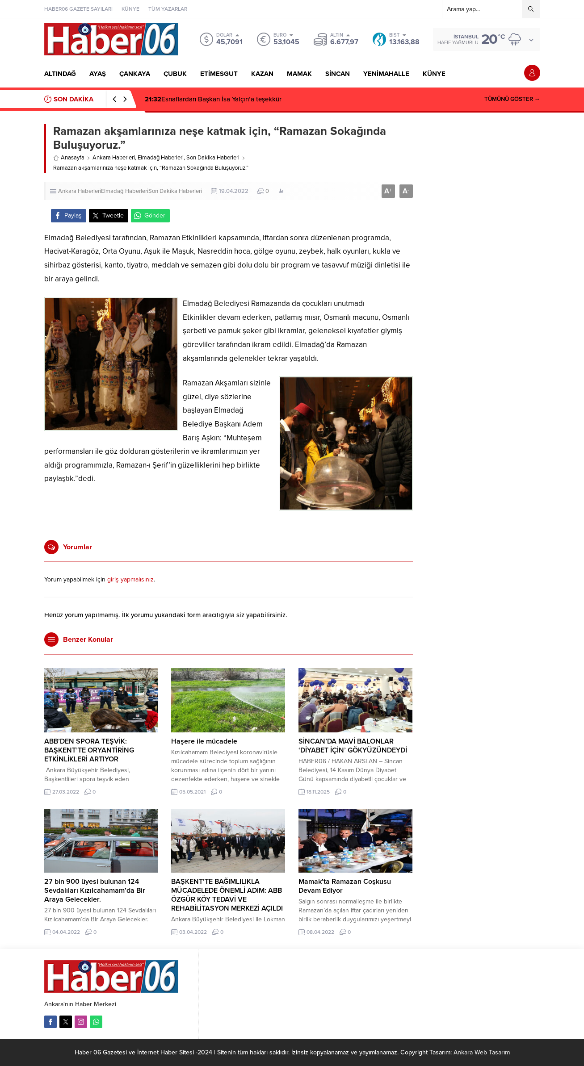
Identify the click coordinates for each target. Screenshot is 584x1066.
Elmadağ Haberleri (161, 157)
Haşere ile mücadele (204, 741)
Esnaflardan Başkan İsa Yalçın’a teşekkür (213, 99)
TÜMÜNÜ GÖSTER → (512, 99)
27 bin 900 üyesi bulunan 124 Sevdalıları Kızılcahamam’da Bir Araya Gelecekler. (94, 890)
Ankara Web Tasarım (482, 1052)
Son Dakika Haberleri (212, 157)
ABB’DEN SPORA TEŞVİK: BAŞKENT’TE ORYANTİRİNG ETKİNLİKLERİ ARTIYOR (89, 750)
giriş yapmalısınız (130, 579)
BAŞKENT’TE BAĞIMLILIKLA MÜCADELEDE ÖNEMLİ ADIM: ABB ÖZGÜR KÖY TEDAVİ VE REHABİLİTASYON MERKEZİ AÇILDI (227, 895)
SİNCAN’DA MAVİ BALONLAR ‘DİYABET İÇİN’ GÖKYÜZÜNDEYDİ (352, 746)
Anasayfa (68, 157)
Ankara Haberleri (113, 157)
